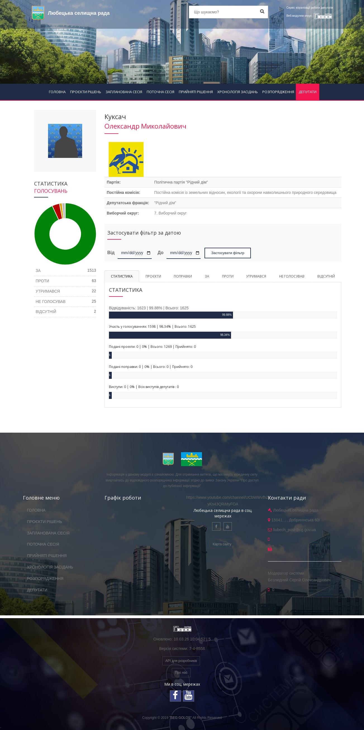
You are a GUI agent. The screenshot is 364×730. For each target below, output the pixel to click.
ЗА (207, 276)
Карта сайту (222, 544)
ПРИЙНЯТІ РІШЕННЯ (196, 91)
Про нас (181, 672)
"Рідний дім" (165, 203)
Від (111, 252)
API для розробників (181, 661)
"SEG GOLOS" (180, 718)
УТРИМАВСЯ (256, 276)
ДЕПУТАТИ (308, 91)
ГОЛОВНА (57, 91)
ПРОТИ (228, 276)
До (160, 252)
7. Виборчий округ (170, 213)
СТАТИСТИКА (122, 276)
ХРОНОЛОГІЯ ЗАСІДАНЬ (237, 91)
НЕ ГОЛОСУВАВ (291, 276)
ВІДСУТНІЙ (326, 276)
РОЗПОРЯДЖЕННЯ (278, 91)
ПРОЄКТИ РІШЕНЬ (85, 91)
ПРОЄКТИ (153, 276)
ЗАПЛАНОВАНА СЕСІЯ (124, 91)
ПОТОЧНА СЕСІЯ (160, 91)
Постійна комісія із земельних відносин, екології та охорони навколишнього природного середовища (245, 192)
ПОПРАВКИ (183, 276)
